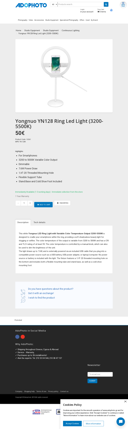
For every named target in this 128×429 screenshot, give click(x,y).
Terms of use (41, 390)
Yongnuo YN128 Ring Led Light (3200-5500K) (38, 33)
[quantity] (24, 203)
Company (18, 390)
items (101, 11)
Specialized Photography (69, 20)
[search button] (106, 4)
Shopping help (29, 390)
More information (93, 424)
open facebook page (17, 335)
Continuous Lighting (70, 30)
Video (31, 20)
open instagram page (23, 335)
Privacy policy (53, 390)
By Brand (94, 20)
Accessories (39, 20)
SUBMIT (92, 379)
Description (23, 221)
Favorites (62, 203)
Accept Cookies (72, 423)
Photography (22, 20)
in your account (86, 11)
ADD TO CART (43, 203)
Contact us (64, 390)
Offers (82, 20)
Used (88, 20)
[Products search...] (79, 4)
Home (18, 30)
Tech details (39, 221)
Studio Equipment (51, 20)
